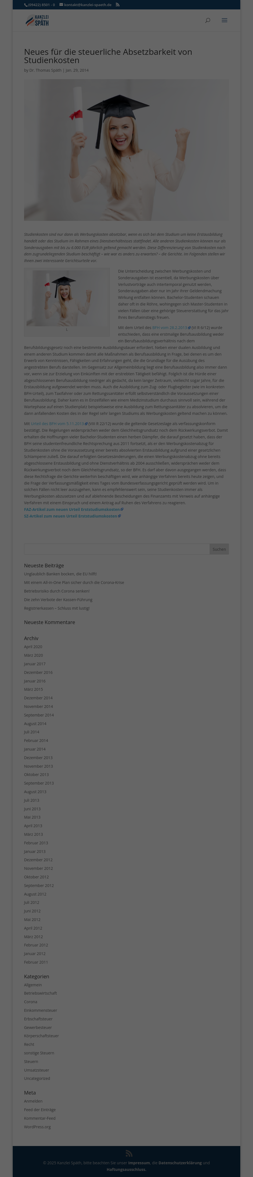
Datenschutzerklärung (113, 66)
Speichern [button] (126, 120)
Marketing (119, 84)
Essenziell (67, 84)
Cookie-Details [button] (100, 165)
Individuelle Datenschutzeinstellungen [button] (126, 153)
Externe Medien (177, 84)
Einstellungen (78, 72)
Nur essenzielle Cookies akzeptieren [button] (126, 137)
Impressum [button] (155, 165)
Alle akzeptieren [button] (126, 104)
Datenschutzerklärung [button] (129, 165)
